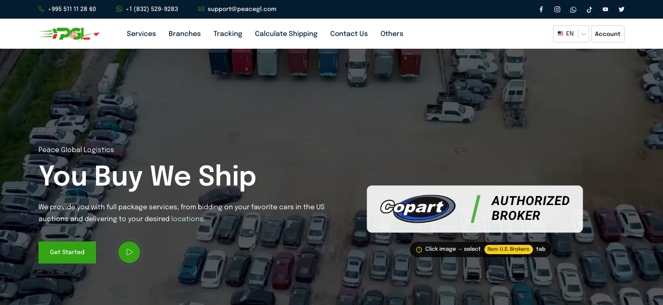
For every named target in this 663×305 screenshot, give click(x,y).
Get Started (67, 255)
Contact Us (349, 34)
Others (392, 34)
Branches (185, 34)
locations (187, 223)
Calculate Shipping (286, 34)
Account (608, 34)
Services (141, 34)
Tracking (228, 34)
